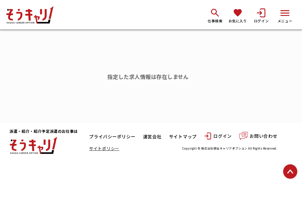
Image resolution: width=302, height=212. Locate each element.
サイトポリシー (104, 148)
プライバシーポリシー (112, 137)
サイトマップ (183, 137)
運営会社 (152, 137)
